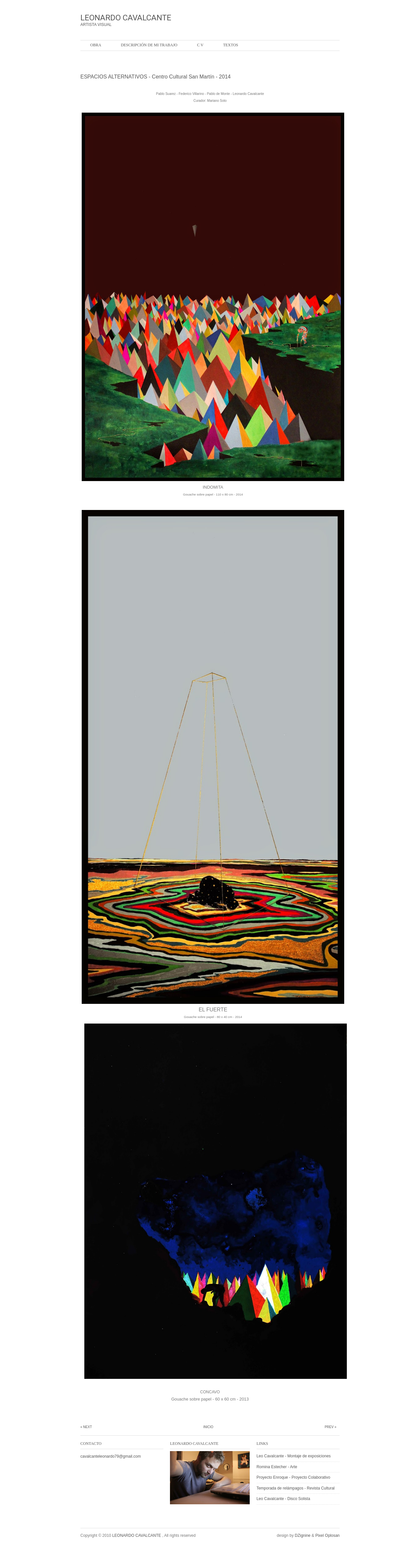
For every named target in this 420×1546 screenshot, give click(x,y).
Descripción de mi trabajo (149, 45)
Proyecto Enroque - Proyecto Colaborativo (293, 1477)
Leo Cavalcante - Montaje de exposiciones (294, 1456)
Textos (230, 45)
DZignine (302, 1535)
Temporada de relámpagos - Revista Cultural (296, 1488)
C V (200, 45)
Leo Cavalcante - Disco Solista (283, 1498)
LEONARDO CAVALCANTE (125, 17)
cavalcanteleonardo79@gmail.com (110, 1456)
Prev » (330, 1427)
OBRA (95, 45)
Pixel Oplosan (327, 1535)
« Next (86, 1427)
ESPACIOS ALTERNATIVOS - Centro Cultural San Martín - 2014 (155, 76)
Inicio (208, 1427)
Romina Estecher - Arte (277, 1467)
